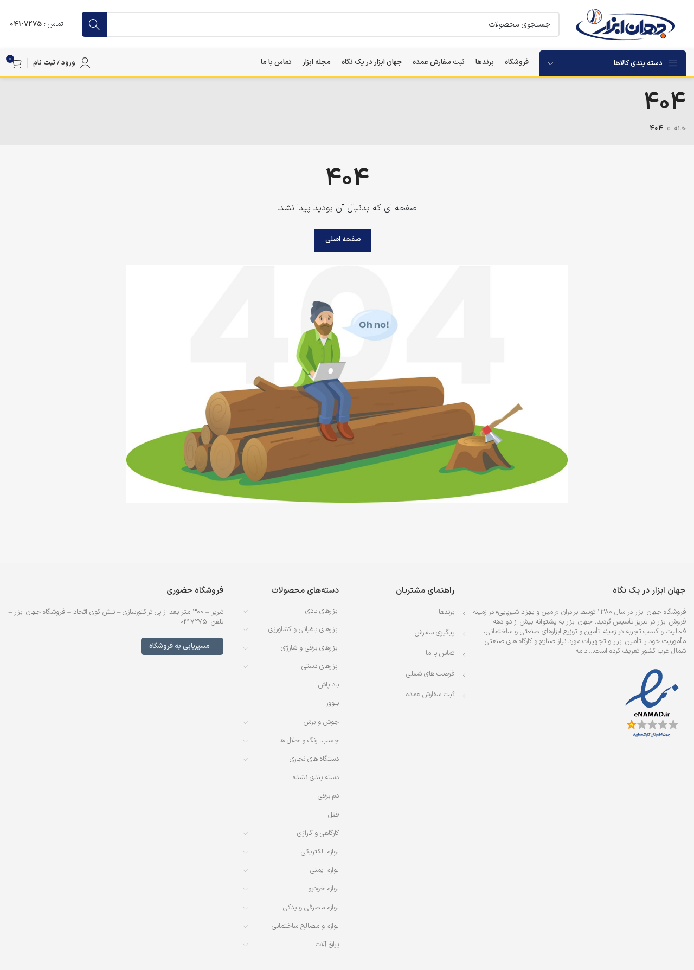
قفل (333, 815)
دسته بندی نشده (316, 777)
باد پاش (328, 684)
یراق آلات (327, 944)
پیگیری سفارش (434, 632)
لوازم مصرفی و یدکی (311, 907)
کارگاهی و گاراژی (318, 833)
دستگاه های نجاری (314, 759)
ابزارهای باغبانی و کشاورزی (303, 629)
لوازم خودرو (323, 888)
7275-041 (26, 24)
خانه (680, 128)
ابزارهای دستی (320, 666)
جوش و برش (321, 722)
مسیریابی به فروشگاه (182, 646)
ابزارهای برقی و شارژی (310, 648)
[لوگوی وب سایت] (625, 24)
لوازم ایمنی (324, 870)
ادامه (582, 651)
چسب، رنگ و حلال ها (309, 740)
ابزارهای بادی (322, 611)
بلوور (332, 703)
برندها (446, 612)
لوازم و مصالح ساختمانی (305, 926)
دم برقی (328, 796)
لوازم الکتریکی (320, 851)
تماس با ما (440, 653)
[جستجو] (321, 24)
